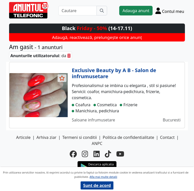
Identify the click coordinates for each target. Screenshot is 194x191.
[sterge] (69, 55)
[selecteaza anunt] (62, 78)
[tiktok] (108, 153)
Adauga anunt (136, 10)
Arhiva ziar (46, 137)
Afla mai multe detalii (103, 177)
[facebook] (73, 153)
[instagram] (85, 153)
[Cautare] (77, 10)
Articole (23, 137)
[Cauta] (101, 10)
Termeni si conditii (79, 137)
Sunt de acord (97, 185)
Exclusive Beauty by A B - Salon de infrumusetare (114, 73)
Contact (167, 137)
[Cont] (170, 10)
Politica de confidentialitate (128, 137)
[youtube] (120, 153)
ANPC (97, 143)
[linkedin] (96, 153)
